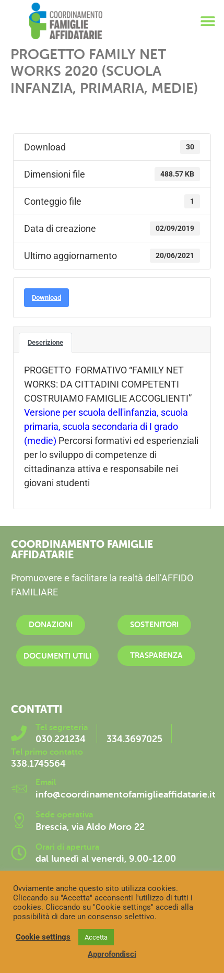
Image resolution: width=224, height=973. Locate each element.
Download (46, 297)
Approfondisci (112, 954)
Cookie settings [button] (43, 937)
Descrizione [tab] (45, 342)
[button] (207, 21)
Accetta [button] (96, 937)
